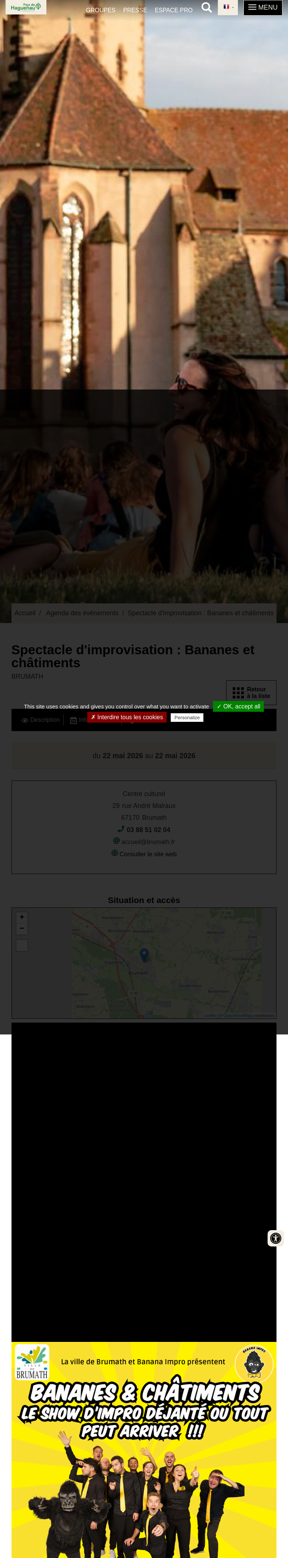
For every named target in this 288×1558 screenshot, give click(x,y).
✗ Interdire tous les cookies (127, 717)
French (226, 7)
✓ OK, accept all (238, 706)
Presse (135, 10)
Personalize (187, 717)
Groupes (100, 10)
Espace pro (174, 10)
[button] (262, 8)
